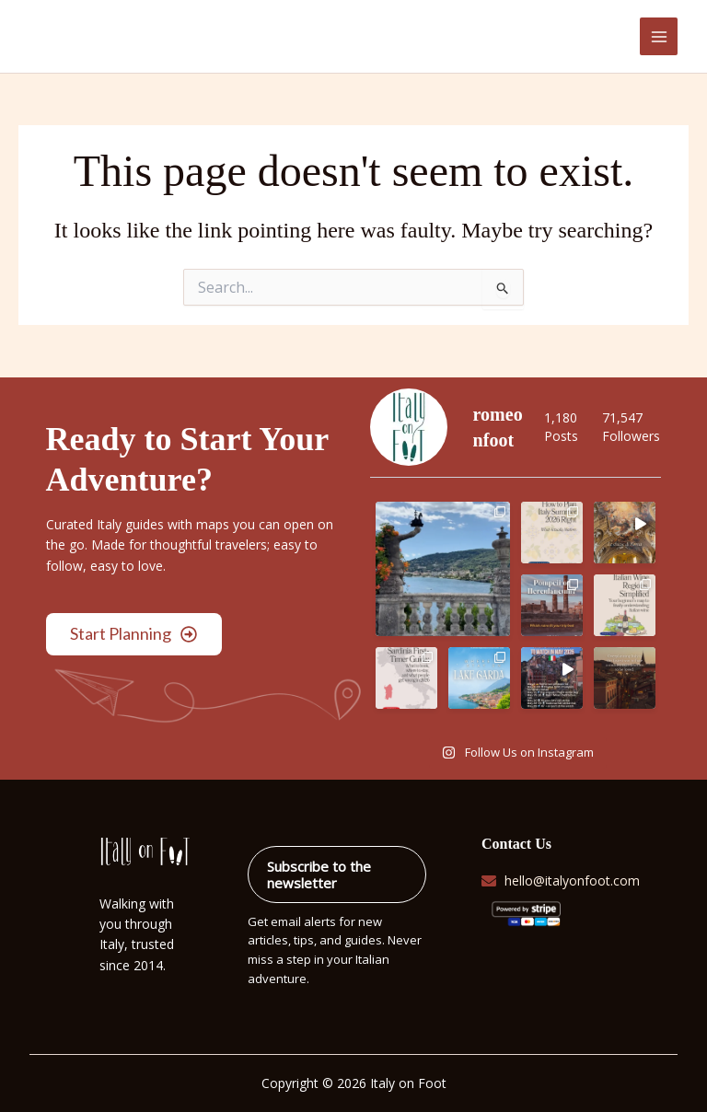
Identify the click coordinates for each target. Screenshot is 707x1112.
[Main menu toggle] (659, 36)
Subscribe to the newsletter (319, 874)
